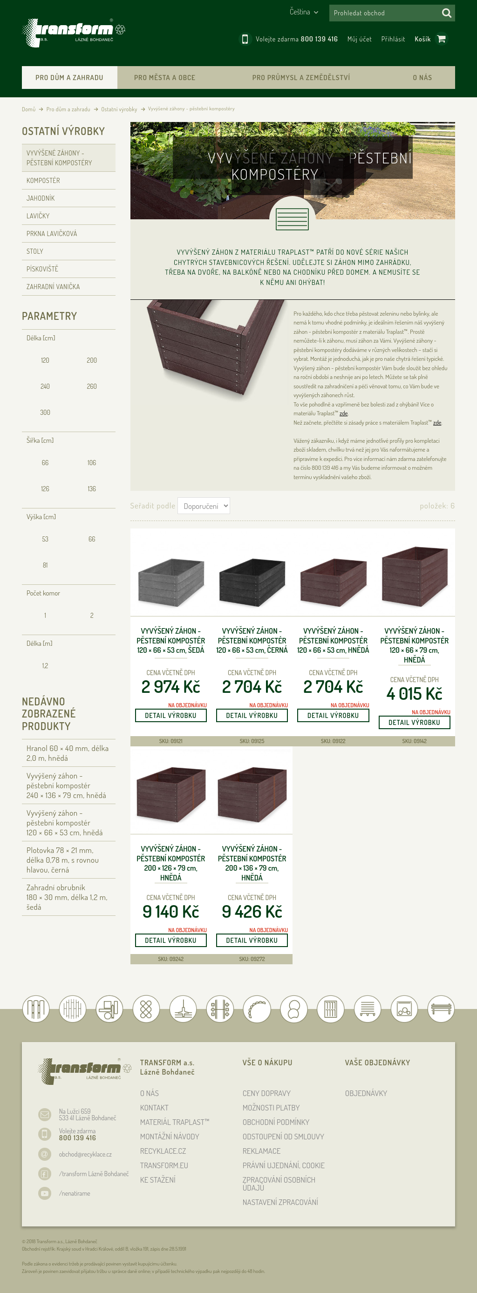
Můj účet (360, 39)
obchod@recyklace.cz (85, 1154)
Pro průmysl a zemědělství (301, 77)
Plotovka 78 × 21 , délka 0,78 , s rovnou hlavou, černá (63, 859)
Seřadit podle (153, 505)
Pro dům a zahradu (69, 77)
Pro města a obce (165, 77)
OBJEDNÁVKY (366, 1093)
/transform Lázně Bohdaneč (94, 1174)
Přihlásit (394, 39)
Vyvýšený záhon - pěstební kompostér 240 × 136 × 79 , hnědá (66, 785)
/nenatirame (74, 1193)
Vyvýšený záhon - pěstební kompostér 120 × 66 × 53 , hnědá (333, 640)
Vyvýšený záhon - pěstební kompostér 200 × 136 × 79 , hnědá (252, 863)
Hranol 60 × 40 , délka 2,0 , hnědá (68, 753)
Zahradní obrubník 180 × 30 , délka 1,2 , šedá (67, 897)
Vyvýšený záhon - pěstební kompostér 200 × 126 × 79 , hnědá (170, 863)
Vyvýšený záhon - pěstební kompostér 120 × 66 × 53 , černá (252, 640)
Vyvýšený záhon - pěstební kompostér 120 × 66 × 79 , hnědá (414, 645)
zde (344, 413)
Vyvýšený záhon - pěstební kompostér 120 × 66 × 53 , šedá (170, 640)
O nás (422, 77)
